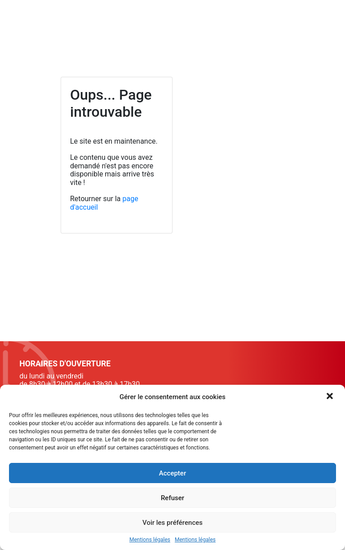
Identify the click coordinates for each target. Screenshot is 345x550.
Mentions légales (149, 540)
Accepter (172, 473)
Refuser (172, 498)
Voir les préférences (172, 523)
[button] (330, 397)
